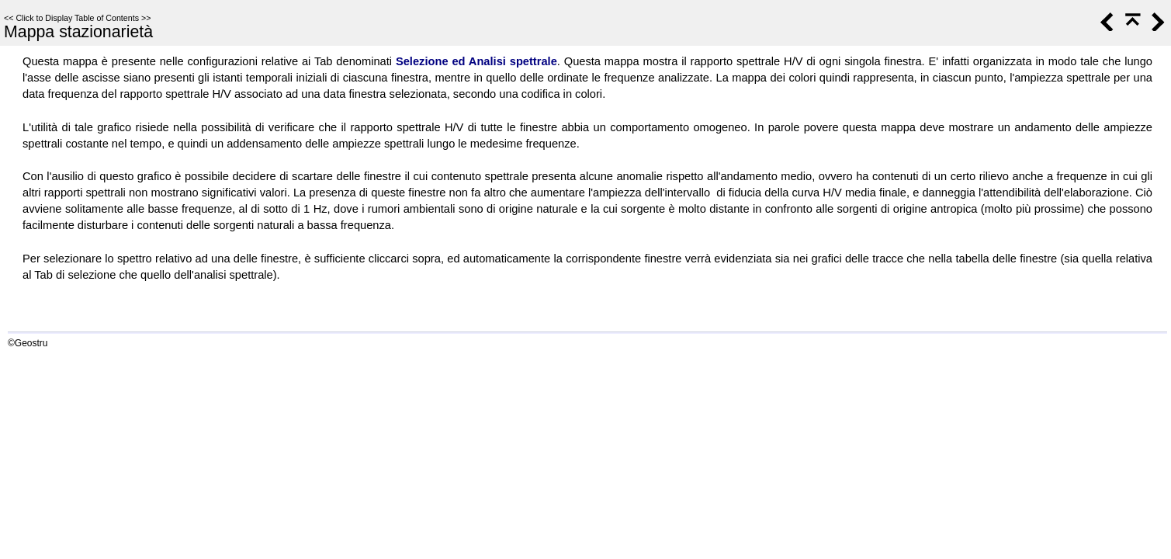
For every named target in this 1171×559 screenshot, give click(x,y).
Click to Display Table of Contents (77, 18)
